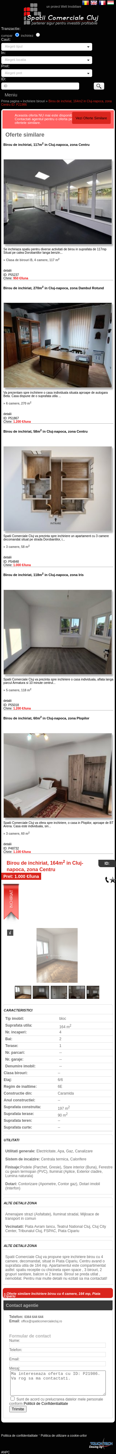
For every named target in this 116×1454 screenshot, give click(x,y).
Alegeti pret (13, 73)
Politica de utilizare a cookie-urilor (64, 1435)
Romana (85, 2)
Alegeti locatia (15, 59)
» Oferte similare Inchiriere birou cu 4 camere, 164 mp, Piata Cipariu (52, 1295)
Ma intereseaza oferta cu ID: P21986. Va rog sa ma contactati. (58, 1383)
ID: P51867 (11, 418)
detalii (7, 270)
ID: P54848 (11, 561)
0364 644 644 (33, 1317)
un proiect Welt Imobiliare (63, 6)
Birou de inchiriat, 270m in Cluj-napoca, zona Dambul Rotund (53, 288)
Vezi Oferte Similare (91, 118)
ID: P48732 (11, 848)
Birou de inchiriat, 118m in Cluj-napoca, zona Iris (43, 575)
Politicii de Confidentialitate (46, 1403)
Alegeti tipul (14, 46)
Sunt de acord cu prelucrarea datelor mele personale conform (56, 1401)
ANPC (5, 1452)
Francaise (102, 2)
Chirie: (15, 278)
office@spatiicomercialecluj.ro (41, 1321)
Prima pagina (10, 101)
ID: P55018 (11, 705)
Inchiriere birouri (34, 101)
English (94, 2)
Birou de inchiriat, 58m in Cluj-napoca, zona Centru (45, 431)
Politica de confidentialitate (19, 1435)
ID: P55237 (11, 275)
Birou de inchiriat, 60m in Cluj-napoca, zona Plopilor (46, 718)
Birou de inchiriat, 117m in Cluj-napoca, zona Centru (46, 144)
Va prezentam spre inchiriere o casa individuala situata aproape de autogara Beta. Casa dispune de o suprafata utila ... (55, 394)
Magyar (110, 2)
